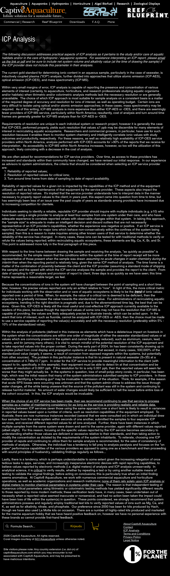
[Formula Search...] (30, 526)
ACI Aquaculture (45, 539)
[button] (19, 22)
